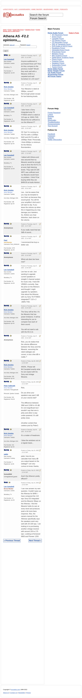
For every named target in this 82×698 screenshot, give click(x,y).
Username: (11, 46)
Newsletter (21, 692)
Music (56, 9)
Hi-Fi (16, 9)
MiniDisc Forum (58, 54)
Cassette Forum (58, 38)
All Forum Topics (54, 76)
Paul (5, 240)
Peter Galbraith (9, 386)
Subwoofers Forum (59, 65)
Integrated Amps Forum (60, 50)
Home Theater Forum (56, 71)
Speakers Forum (58, 63)
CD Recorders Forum (60, 42)
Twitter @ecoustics (55, 140)
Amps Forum (57, 37)
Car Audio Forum (54, 73)
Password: (28, 46)
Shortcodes (52, 120)
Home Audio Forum (55, 33)
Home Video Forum (55, 69)
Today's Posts (74, 33)
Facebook (51, 134)
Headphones (48, 9)
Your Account (53, 126)
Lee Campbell (9, 59)
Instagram (51, 136)
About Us (6, 692)
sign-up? (12, 45)
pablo (6, 454)
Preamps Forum (58, 61)
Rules (50, 118)
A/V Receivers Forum (60, 35)
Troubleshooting (54, 122)
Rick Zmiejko (9, 87)
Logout (50, 114)
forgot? (28, 45)
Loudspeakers (24, 9)
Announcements (54, 124)
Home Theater (36, 9)
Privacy (28, 692)
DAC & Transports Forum (61, 44)
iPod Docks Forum (59, 52)
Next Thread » (35, 541)
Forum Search (38, 18)
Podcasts (64, 9)
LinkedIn (51, 138)
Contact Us (13, 692)
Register (51, 116)
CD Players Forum (59, 40)
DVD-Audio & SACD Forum (62, 46)
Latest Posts (8, 9)
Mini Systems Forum (59, 56)
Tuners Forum (57, 67)
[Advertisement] (22, 615)
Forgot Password (54, 113)
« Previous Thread (12, 541)
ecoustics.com (15, 689)
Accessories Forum (55, 74)
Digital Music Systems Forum (63, 57)
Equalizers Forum (58, 48)
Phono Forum (57, 59)
